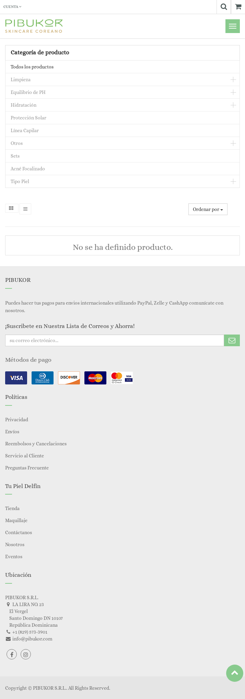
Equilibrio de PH (28, 92)
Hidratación (23, 105)
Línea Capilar (25, 130)
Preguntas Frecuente (27, 467)
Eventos (13, 556)
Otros (17, 143)
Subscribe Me (232, 340)
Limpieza (21, 79)
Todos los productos (32, 67)
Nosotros (14, 544)
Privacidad (16, 419)
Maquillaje (16, 520)
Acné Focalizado (28, 168)
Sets (15, 156)
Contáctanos (18, 532)
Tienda (12, 508)
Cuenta (12, 6)
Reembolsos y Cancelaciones (36, 443)
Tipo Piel (20, 181)
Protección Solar (28, 117)
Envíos (12, 431)
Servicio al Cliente (24, 455)
